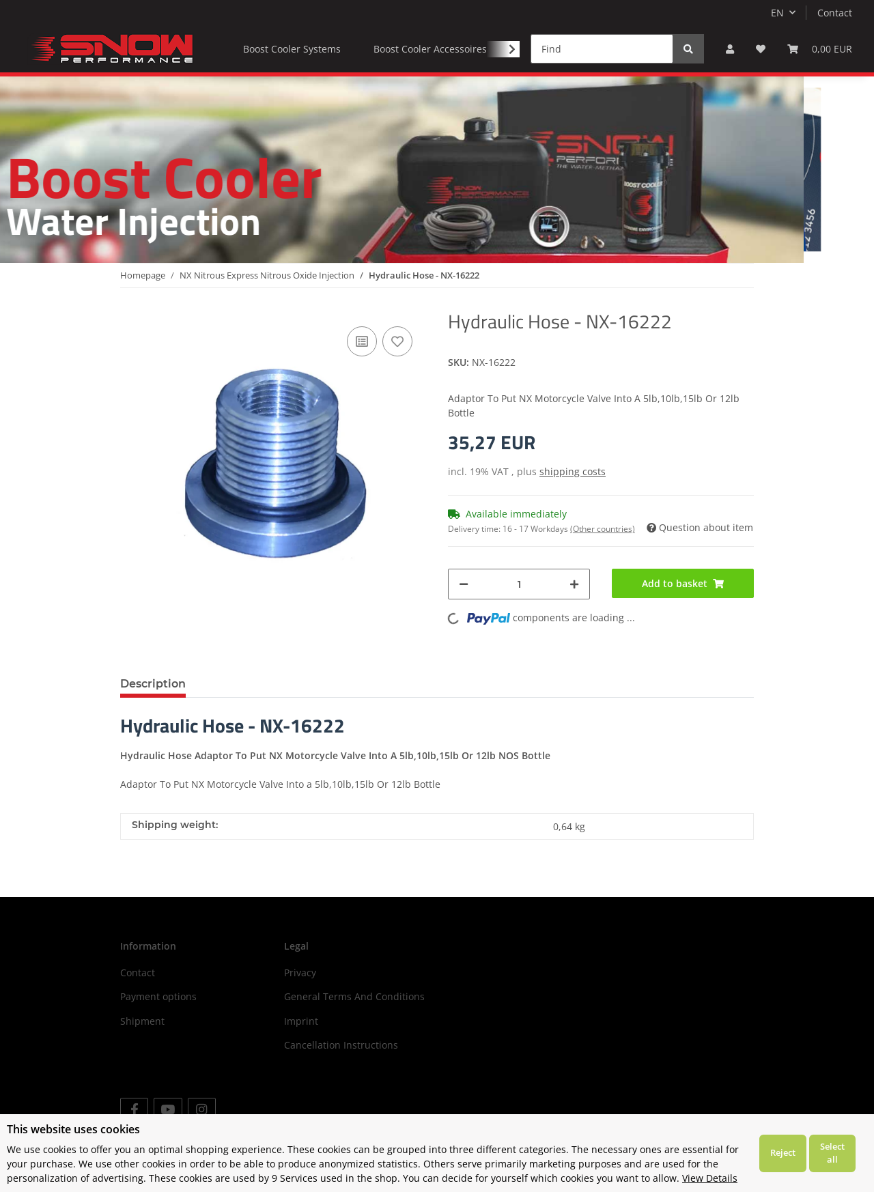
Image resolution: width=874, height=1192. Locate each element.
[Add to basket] (683, 583)
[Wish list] (760, 48)
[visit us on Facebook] (134, 1110)
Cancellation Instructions (341, 1044)
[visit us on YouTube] (168, 1110)
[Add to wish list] (397, 341)
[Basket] (819, 48)
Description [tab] (153, 683)
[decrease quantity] (464, 584)
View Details (709, 1178)
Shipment (142, 1020)
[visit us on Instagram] (202, 1110)
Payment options (158, 996)
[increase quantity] (574, 584)
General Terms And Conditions (354, 996)
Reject (782, 1152)
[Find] (602, 48)
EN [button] (777, 12)
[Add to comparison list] (362, 341)
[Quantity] (519, 584)
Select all (832, 1153)
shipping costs (572, 471)
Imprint (301, 1020)
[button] (730, 48)
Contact (834, 12)
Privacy (300, 972)
